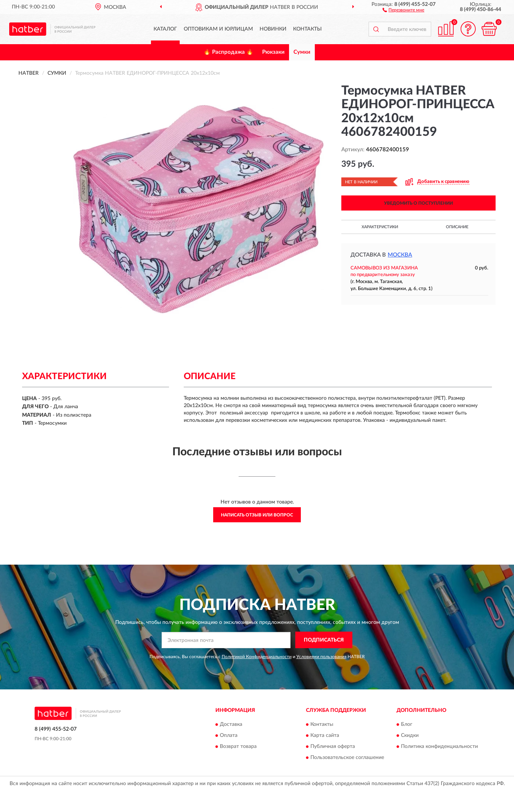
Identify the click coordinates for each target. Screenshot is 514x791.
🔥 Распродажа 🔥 (228, 52)
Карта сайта (324, 735)
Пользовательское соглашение (347, 757)
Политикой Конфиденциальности (257, 656)
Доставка (231, 724)
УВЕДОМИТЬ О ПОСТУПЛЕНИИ (418, 203)
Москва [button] (400, 255)
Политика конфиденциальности (439, 746)
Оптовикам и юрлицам (218, 29)
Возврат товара (238, 746)
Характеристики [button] (380, 227)
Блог (406, 724)
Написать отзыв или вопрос (257, 515)
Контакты (307, 29)
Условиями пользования (321, 656)
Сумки (301, 52)
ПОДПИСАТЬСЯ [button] (324, 640)
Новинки (273, 29)
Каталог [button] (165, 29)
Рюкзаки (273, 52)
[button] (403, 9)
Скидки (410, 735)
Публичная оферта (332, 746)
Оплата (228, 735)
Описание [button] (457, 227)
